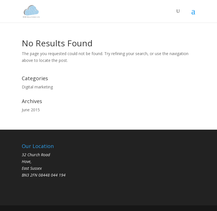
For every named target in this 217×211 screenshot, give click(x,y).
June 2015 (31, 109)
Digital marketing (37, 87)
